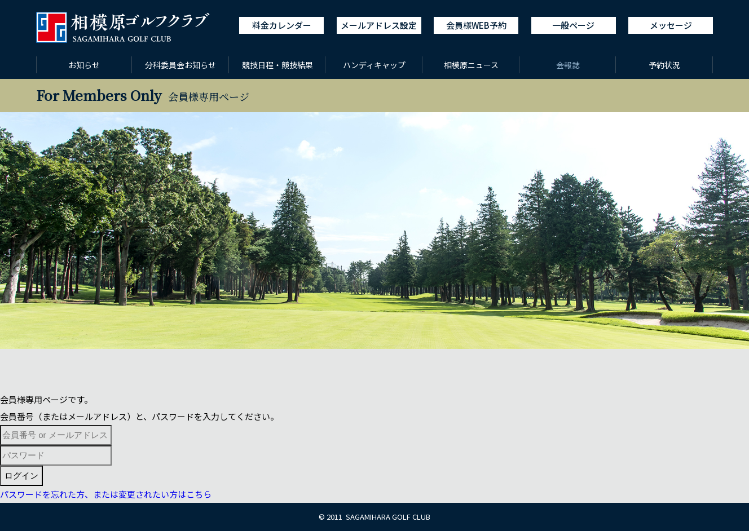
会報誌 (568, 64)
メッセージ (671, 25)
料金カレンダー (281, 25)
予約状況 (664, 64)
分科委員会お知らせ (180, 64)
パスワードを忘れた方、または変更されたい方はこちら (106, 494)
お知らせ (84, 64)
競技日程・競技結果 (277, 64)
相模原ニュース (471, 64)
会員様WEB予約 (476, 25)
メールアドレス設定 (379, 25)
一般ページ (573, 25)
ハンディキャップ (374, 64)
